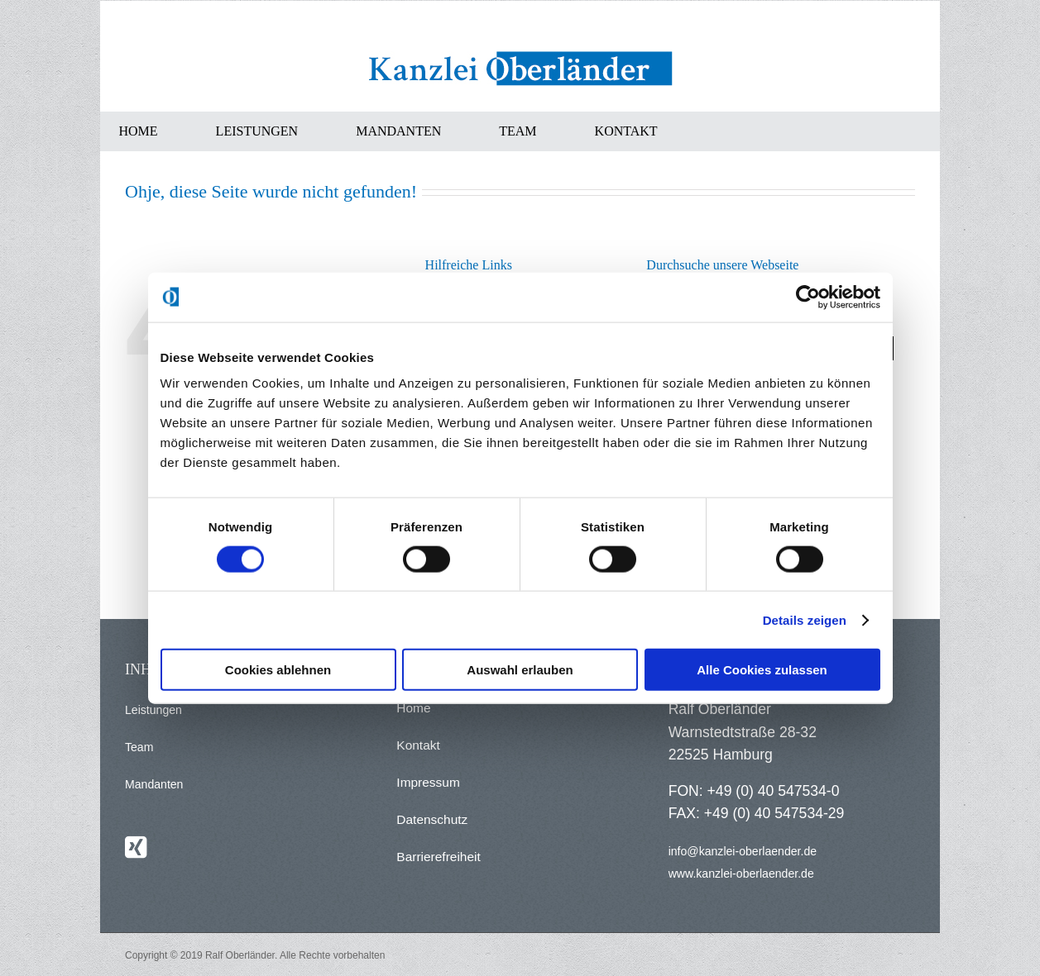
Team (139, 747)
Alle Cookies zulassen (762, 670)
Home (413, 708)
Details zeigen (804, 619)
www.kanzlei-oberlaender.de (741, 873)
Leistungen (153, 710)
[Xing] (135, 847)
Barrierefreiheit (438, 857)
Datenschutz (431, 819)
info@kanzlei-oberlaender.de (743, 851)
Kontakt (417, 745)
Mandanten (154, 784)
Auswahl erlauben (520, 670)
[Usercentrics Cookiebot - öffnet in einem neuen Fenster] (808, 296)
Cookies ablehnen (278, 670)
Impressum (428, 782)
